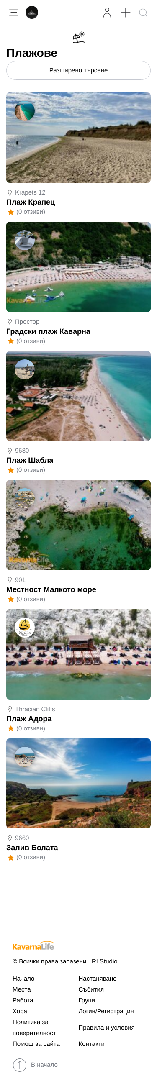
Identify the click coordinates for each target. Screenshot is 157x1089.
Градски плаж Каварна (48, 331)
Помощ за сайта (36, 1044)
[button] (125, 12)
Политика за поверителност (34, 1028)
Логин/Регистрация (106, 1011)
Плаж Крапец (30, 202)
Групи (87, 1000)
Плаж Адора (29, 719)
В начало (35, 1065)
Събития (91, 989)
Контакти (92, 1044)
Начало (23, 978)
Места (22, 989)
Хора (20, 1011)
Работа (23, 1000)
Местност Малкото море (51, 589)
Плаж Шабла (29, 460)
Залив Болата (32, 847)
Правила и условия (107, 1027)
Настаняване (98, 978)
